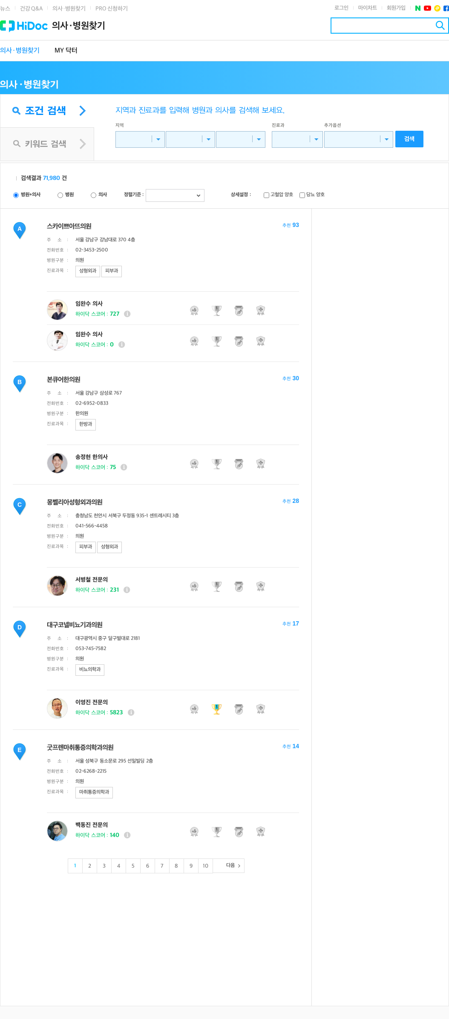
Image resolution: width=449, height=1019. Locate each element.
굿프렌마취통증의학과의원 (80, 748)
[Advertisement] (156, 935)
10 (205, 866)
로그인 (341, 8)
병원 (69, 195)
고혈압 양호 (282, 195)
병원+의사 (30, 195)
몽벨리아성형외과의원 (74, 503)
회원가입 (396, 8)
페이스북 (446, 8)
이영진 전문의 (91, 702)
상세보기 (127, 314)
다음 (230, 865)
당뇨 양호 (315, 195)
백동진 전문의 (91, 825)
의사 (102, 195)
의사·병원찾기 (69, 8)
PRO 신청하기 (111, 8)
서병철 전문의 (91, 579)
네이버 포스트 (418, 8)
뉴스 (5, 8)
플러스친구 (437, 8)
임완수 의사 (89, 303)
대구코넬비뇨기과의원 (74, 625)
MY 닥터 (66, 51)
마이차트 (367, 8)
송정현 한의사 (91, 457)
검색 (440, 25)
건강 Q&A (31, 8)
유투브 (427, 8)
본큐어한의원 (63, 380)
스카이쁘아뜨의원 (69, 227)
